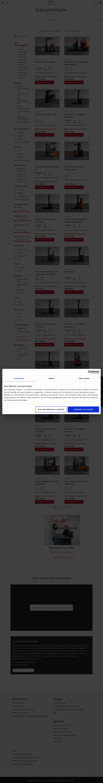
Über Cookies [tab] (84, 378)
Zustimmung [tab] (19, 378)
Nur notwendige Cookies (51, 409)
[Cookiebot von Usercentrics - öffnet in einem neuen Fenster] (89, 372)
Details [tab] (51, 378)
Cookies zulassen (83, 409)
